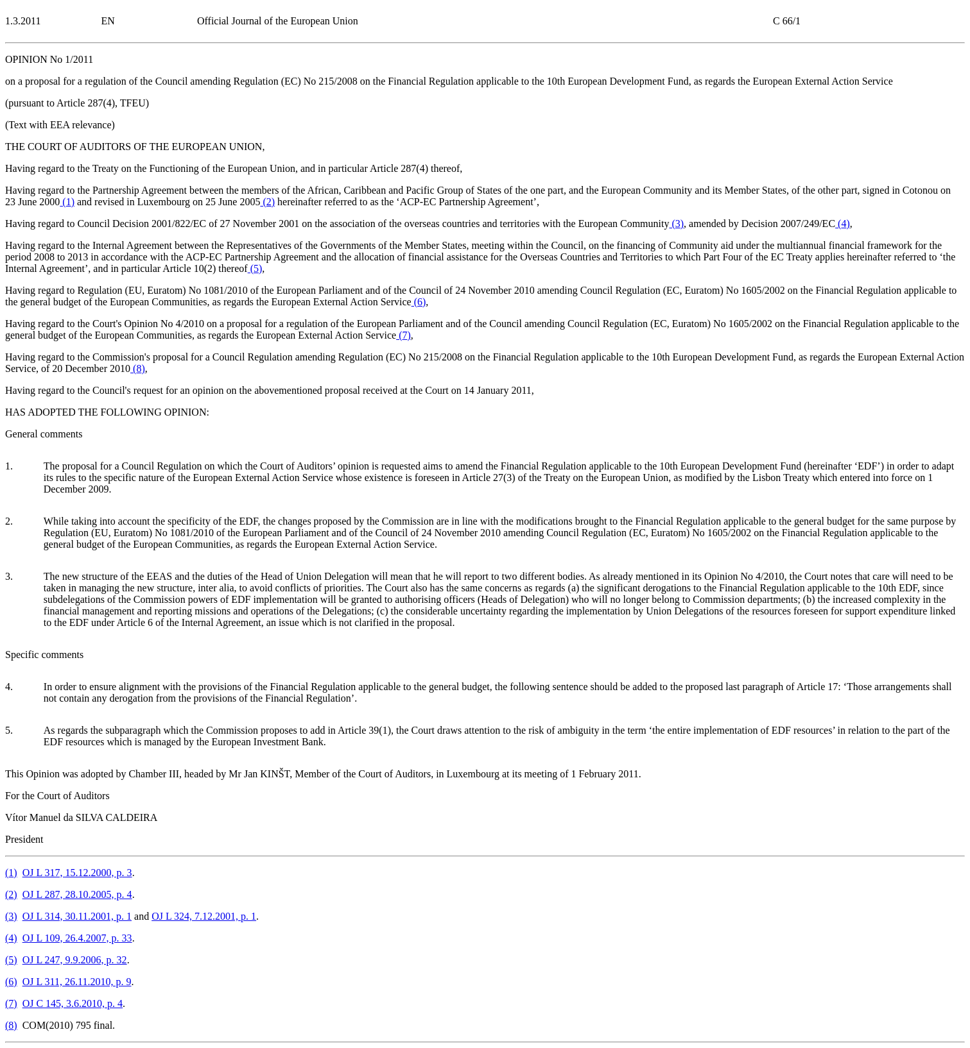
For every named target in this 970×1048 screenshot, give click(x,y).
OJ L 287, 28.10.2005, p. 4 (77, 894)
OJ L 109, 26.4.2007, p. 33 (77, 938)
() (67, 201)
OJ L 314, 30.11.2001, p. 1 (77, 916)
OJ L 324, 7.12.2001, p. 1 (204, 916)
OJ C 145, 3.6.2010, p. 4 (72, 1003)
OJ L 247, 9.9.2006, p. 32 (74, 959)
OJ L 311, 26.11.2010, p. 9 (77, 981)
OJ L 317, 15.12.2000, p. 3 (77, 872)
